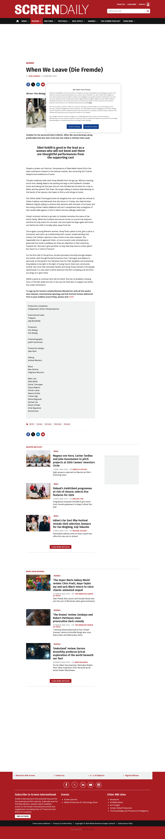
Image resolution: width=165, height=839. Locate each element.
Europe (39, 424)
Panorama (57, 424)
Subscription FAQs (125, 823)
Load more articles (61, 547)
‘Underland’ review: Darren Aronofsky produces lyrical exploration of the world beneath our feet (73, 653)
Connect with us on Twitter (75, 785)
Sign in (142, 4)
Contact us (60, 775)
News (56, 451)
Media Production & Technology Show (81, 802)
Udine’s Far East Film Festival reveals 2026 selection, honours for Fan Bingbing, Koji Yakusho (72, 524)
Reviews (30, 63)
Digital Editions (132, 775)
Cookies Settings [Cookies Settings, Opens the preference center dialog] (74, 126)
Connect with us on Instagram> (99, 785)
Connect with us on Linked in (83, 785)
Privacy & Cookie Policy (62, 823)
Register (121, 4)
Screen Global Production (121, 808)
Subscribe (131, 4)
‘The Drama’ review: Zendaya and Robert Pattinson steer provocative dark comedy (73, 618)
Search (148, 11)
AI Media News (116, 802)
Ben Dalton (78, 499)
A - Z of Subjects (97, 775)
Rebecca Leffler (80, 469)
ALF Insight (115, 805)
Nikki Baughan (81, 662)
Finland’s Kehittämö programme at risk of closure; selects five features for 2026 (72, 492)
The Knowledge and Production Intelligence (129, 811)
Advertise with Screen (25, 775)
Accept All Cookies (91, 126)
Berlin (31, 424)
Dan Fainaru (34, 76)
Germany (48, 424)
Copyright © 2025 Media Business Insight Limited (95, 823)
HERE (71, 297)
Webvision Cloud (88, 829)
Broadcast (114, 799)
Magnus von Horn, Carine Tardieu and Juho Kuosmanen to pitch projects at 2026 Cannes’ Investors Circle (74, 460)
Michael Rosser (80, 531)
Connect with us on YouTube (91, 785)
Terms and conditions (41, 823)
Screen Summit (70, 799)
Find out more (23, 816)
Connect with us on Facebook (66, 785)
